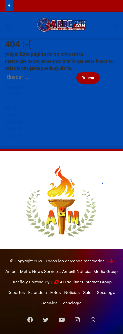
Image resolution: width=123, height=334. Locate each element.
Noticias (13, 107)
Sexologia (14, 121)
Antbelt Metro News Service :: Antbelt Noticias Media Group (61, 271)
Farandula (14, 94)
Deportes (13, 87)
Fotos (10, 100)
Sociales (13, 128)
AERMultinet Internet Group (86, 282)
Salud (10, 114)
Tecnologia (15, 135)
